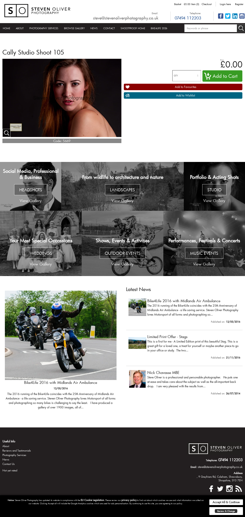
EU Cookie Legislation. (93, 500)
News (94, 28)
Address (238, 473)
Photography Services (43, 28)
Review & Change (226, 511)
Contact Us (8, 464)
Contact (109, 28)
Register (239, 4)
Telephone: (195, 13)
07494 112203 (188, 17)
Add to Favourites (185, 87)
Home (6, 28)
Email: (155, 13)
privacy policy (129, 500)
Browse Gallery (74, 28)
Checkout (207, 4)
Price (222, 60)
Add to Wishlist (185, 95)
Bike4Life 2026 (159, 28)
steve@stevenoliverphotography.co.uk (125, 17)
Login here (225, 4)
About (20, 28)
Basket (177, 4)
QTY (176, 75)
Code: (57, 141)
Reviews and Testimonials (16, 450)
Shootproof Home (133, 28)
